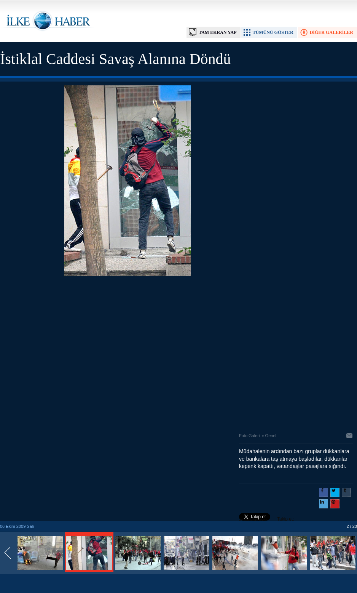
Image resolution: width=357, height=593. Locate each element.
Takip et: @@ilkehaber (266, 519)
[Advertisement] (71, 352)
